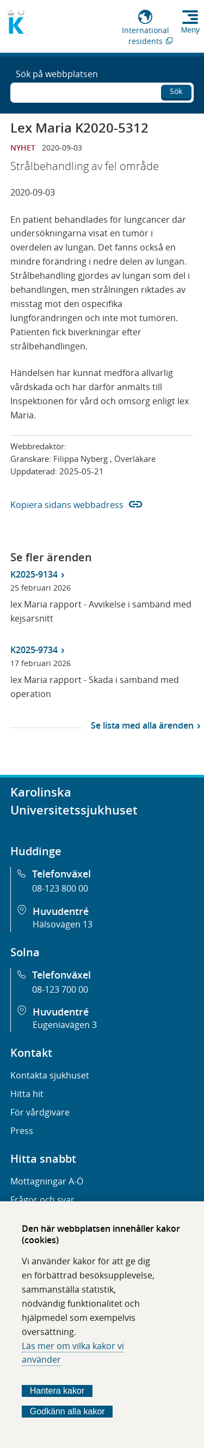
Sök (176, 91)
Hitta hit (27, 1094)
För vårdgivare (40, 1112)
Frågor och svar (42, 1200)
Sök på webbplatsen (57, 74)
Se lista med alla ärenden (142, 725)
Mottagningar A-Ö (46, 1181)
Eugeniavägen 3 (65, 1025)
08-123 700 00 (60, 989)
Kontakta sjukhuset (49, 1075)
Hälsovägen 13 (62, 924)
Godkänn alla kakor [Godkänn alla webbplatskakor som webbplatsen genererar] (67, 1411)
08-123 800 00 (60, 888)
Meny (190, 30)
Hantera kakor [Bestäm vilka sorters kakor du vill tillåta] (57, 1390)
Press (21, 1131)
